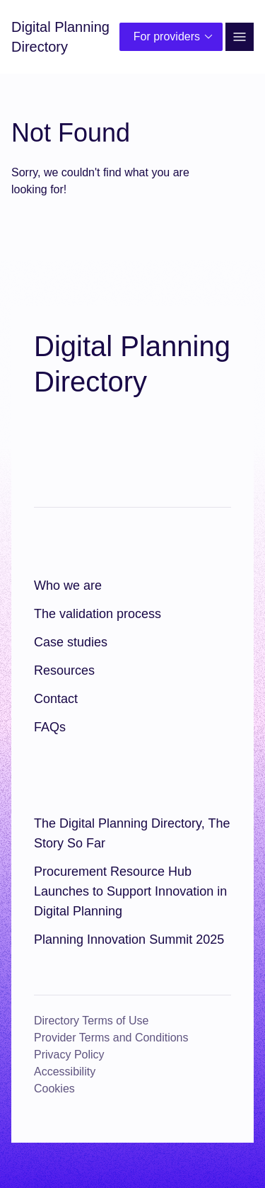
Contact (56, 699)
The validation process (97, 614)
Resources (64, 670)
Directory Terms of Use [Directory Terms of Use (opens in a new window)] (91, 1021)
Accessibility (64, 1072)
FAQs (50, 727)
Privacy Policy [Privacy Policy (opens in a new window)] (69, 1055)
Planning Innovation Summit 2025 (129, 939)
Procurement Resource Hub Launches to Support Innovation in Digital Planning (130, 891)
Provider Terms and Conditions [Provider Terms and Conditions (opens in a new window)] (111, 1038)
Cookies (54, 1089)
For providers (175, 36)
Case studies (70, 642)
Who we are (68, 585)
